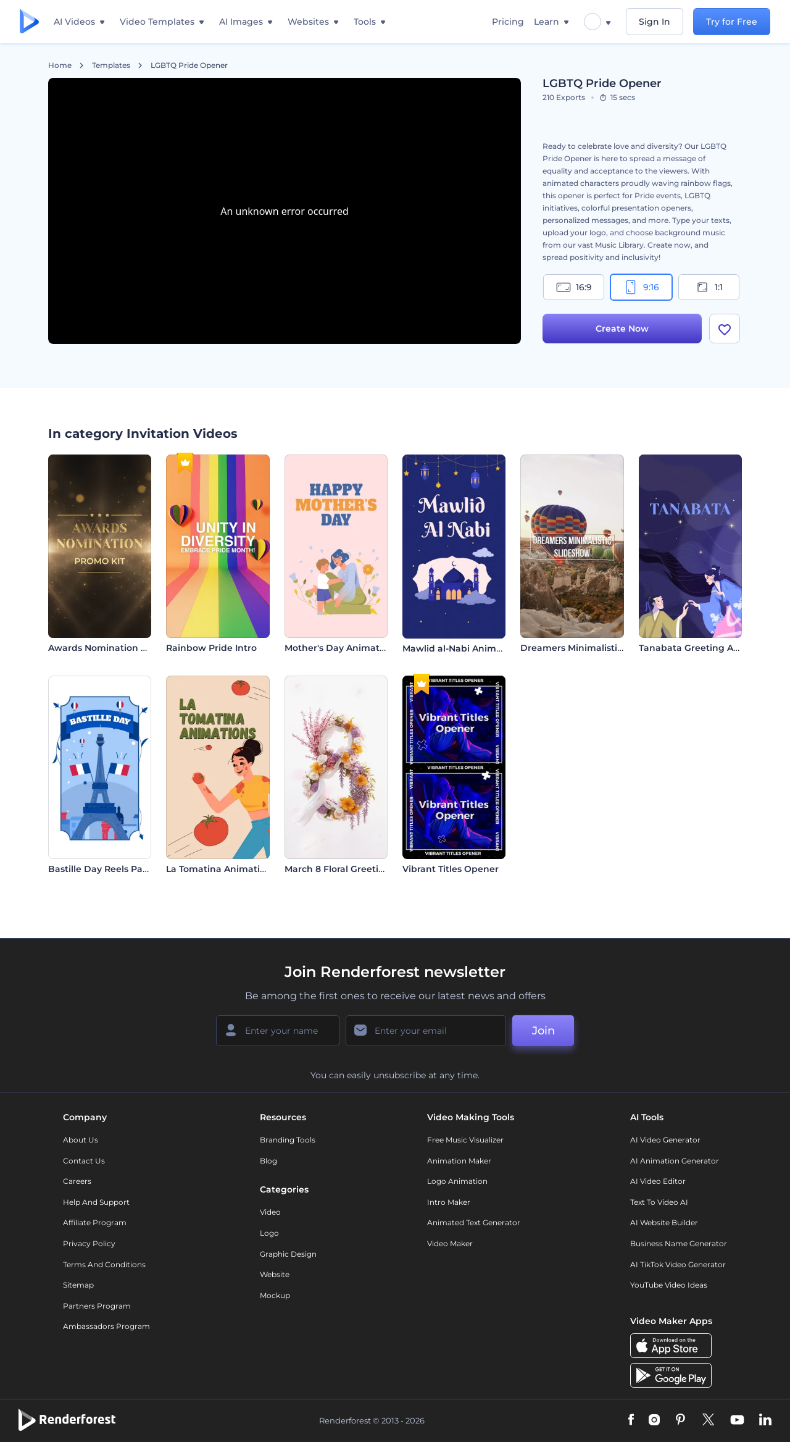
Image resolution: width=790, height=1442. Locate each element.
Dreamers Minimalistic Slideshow (595, 647)
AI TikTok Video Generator (678, 1264)
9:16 (641, 287)
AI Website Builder (664, 1222)
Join (543, 1030)
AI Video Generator (665, 1139)
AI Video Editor (658, 1181)
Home (60, 65)
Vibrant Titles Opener (450, 868)
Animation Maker (459, 1160)
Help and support (96, 1202)
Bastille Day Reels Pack (100, 868)
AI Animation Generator (674, 1160)
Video (270, 1212)
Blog (268, 1160)
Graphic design (288, 1254)
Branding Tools (287, 1139)
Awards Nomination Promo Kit (117, 647)
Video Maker (450, 1243)
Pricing (508, 21)
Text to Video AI (659, 1202)
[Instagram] (654, 1420)
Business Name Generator (678, 1243)
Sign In (654, 21)
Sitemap (78, 1284)
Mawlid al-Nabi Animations (463, 648)
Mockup (275, 1295)
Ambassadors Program (106, 1326)
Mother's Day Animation (339, 647)
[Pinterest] (680, 1420)
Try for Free (731, 21)
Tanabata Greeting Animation (707, 647)
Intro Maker (448, 1202)
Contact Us (84, 1160)
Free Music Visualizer (465, 1139)
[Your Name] (277, 1030)
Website (274, 1274)
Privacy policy (89, 1243)
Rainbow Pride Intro (211, 647)
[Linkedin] (765, 1420)
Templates (111, 65)
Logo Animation (457, 1181)
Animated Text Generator (473, 1222)
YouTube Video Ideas (668, 1284)
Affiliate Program (95, 1222)
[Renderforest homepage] (29, 22)
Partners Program (97, 1305)
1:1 (709, 287)
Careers (77, 1181)
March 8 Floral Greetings (340, 868)
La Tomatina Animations (221, 868)
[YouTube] (737, 1420)
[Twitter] (708, 1420)
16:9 (574, 287)
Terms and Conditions (104, 1264)
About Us (80, 1139)
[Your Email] (426, 1030)
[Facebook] (631, 1420)
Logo (269, 1233)
